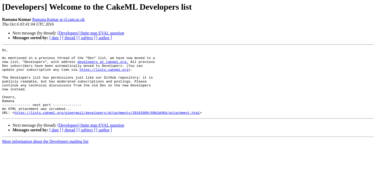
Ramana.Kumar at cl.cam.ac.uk (58, 19)
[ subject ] (87, 38)
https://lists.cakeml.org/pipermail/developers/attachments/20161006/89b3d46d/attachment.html (107, 126)
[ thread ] (70, 38)
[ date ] (55, 38)
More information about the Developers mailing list (45, 154)
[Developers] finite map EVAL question (90, 33)
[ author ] (104, 38)
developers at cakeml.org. (103, 64)
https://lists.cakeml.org (103, 74)
